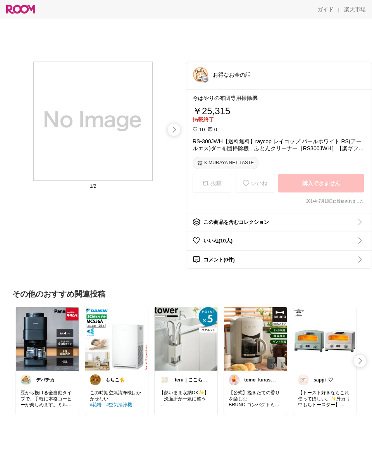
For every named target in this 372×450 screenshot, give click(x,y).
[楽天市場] (355, 9)
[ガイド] (325, 9)
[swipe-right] (174, 130)
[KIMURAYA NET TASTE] (225, 163)
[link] (47, 338)
